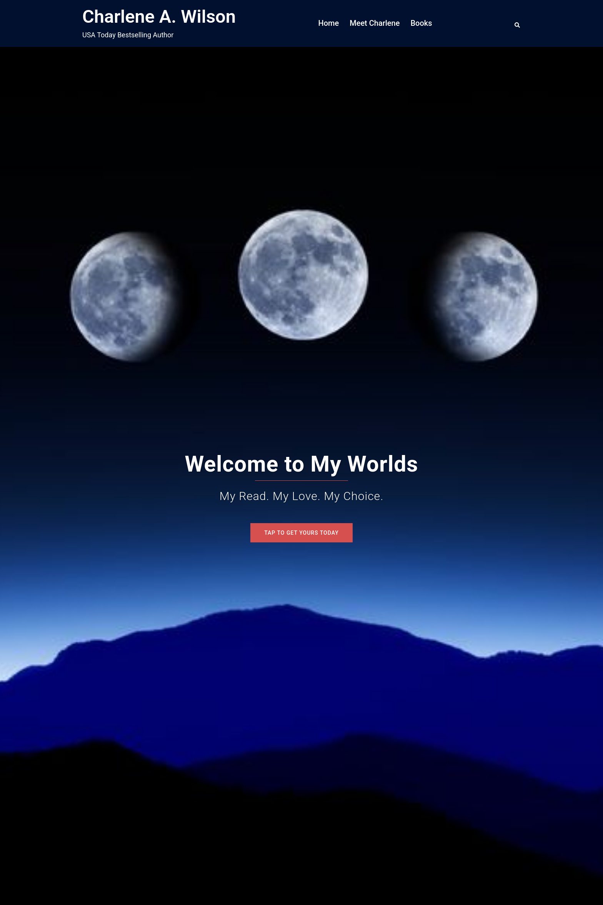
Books (421, 23)
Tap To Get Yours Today (301, 533)
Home (328, 23)
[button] (518, 23)
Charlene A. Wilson (159, 16)
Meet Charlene (375, 23)
